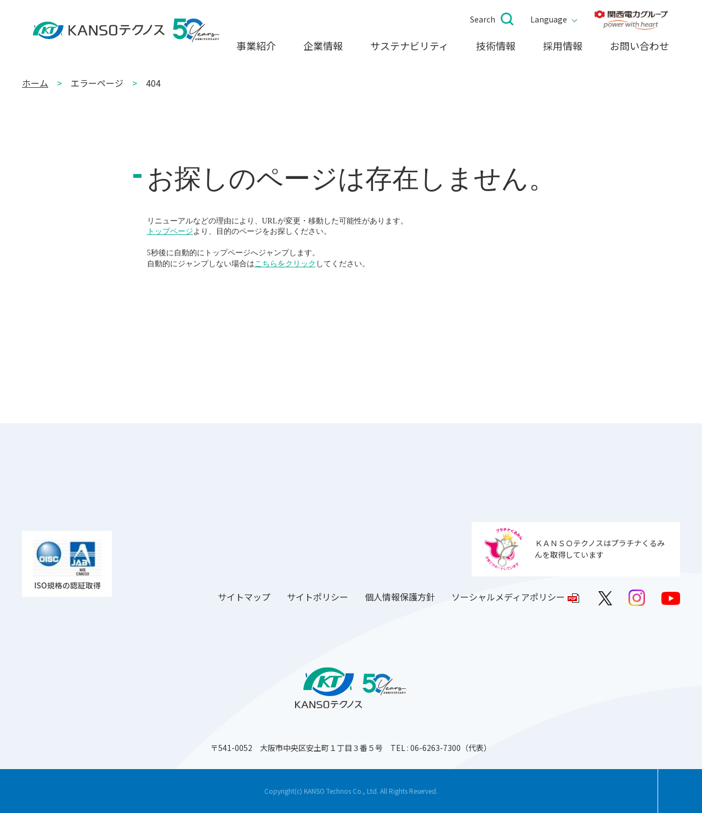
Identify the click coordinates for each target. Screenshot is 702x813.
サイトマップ (244, 596)
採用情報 (562, 46)
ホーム (35, 82)
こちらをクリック (285, 264)
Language (548, 19)
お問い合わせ (639, 46)
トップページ (170, 231)
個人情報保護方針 (400, 596)
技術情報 (496, 46)
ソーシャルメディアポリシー (508, 596)
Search (482, 19)
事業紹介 (256, 46)
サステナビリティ (409, 46)
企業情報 (323, 46)
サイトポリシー (317, 596)
